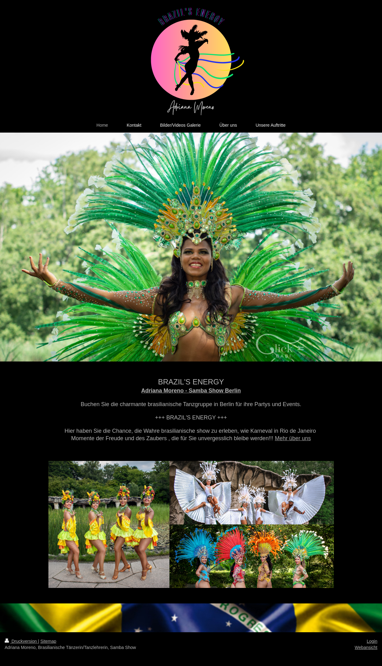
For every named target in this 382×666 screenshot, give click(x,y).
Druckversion (21, 641)
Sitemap (48, 641)
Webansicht (366, 647)
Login (372, 641)
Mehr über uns (293, 438)
